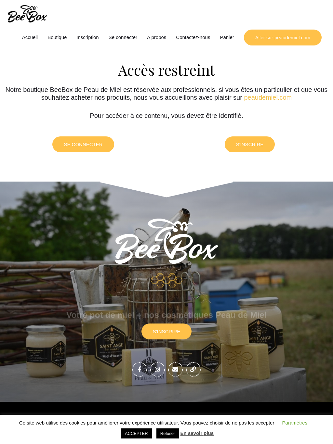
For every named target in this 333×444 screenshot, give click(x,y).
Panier (227, 37)
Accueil (30, 37)
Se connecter (123, 37)
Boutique (57, 37)
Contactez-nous (193, 37)
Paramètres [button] (295, 422)
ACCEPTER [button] (136, 433)
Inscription (87, 37)
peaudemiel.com (268, 97)
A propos (156, 37)
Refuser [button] (167, 433)
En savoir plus (197, 433)
